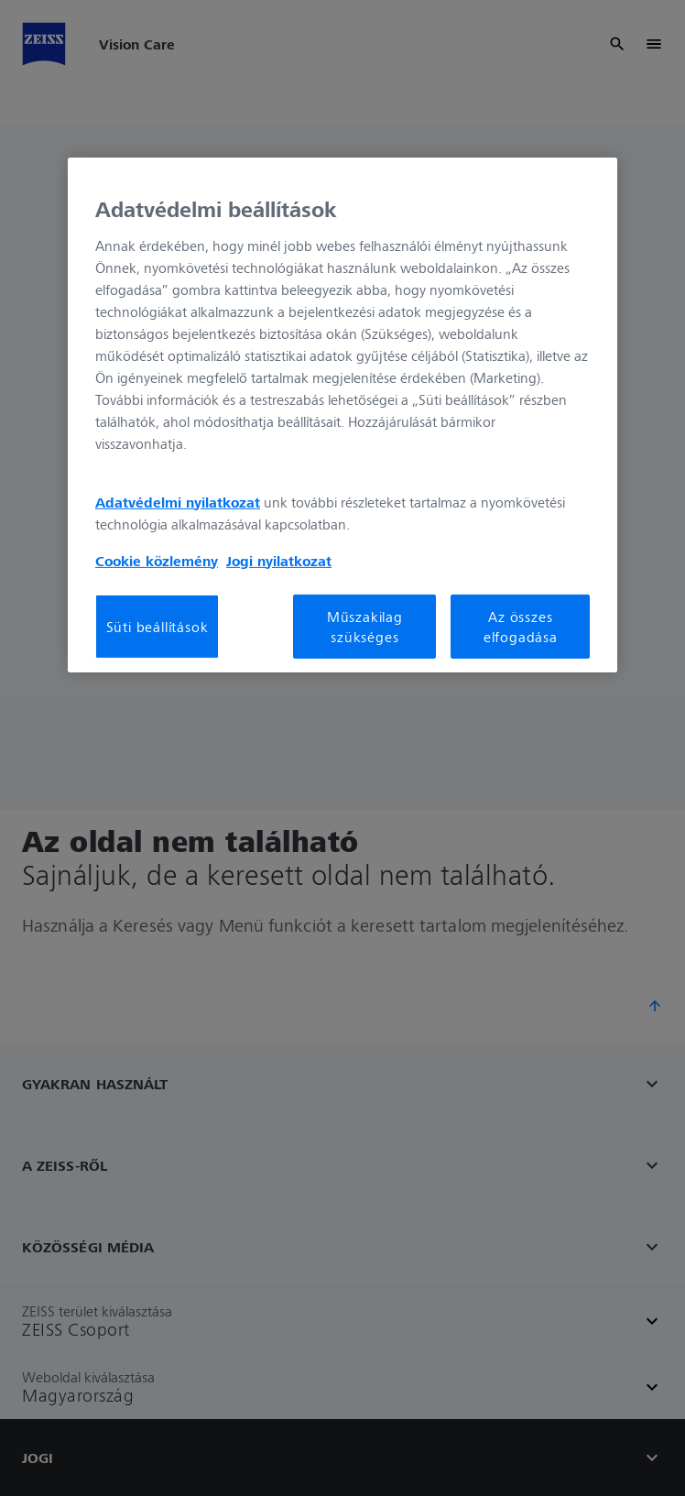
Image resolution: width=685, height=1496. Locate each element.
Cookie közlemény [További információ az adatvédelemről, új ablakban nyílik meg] (156, 560)
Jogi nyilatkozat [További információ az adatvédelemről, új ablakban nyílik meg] (279, 560)
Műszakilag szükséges (365, 626)
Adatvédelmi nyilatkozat (177, 501)
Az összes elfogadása (521, 626)
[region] (342, 415)
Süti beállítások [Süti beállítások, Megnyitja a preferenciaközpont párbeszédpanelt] (157, 627)
